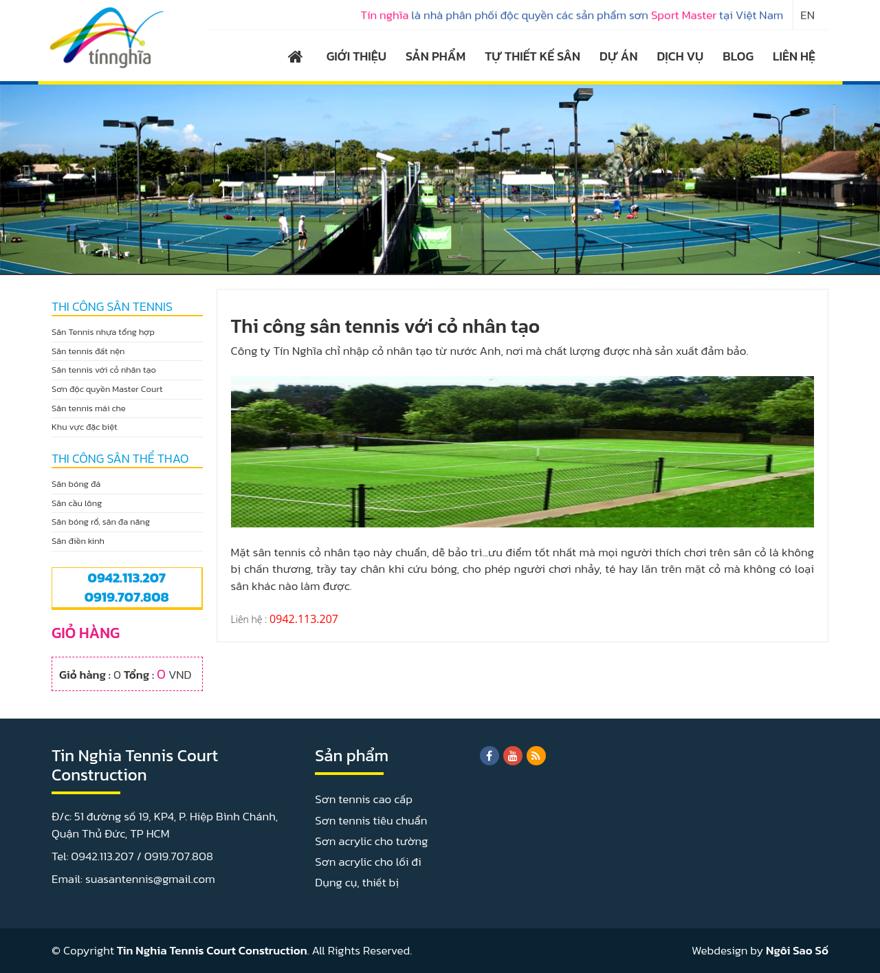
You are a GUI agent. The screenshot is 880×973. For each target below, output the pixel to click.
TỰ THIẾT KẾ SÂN (532, 56)
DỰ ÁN (618, 56)
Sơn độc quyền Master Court (107, 388)
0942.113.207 (127, 577)
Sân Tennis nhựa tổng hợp (103, 331)
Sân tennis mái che (89, 408)
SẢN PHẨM (435, 56)
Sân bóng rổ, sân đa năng (101, 521)
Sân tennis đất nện (88, 351)
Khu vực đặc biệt (85, 426)
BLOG (738, 56)
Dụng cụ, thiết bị (357, 882)
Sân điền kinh (78, 540)
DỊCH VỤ (680, 56)
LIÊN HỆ (794, 56)
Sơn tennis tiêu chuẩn (371, 820)
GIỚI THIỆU (356, 56)
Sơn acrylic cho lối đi (368, 862)
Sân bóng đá (76, 483)
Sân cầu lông (77, 503)
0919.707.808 (127, 597)
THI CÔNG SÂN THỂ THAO (120, 459)
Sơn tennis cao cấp (363, 799)
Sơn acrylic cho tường (371, 841)
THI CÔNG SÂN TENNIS (112, 307)
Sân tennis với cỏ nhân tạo (104, 369)
